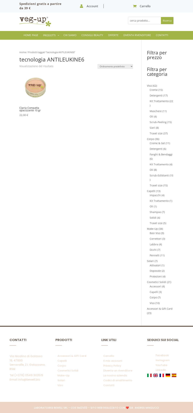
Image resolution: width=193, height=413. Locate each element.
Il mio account (112, 361)
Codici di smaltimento (117, 380)
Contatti (108, 385)
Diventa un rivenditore (117, 370)
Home (22, 52)
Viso (60, 385)
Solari (61, 380)
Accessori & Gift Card (71, 356)
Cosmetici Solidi (67, 370)
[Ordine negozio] (115, 66)
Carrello (108, 356)
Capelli (62, 361)
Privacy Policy (112, 365)
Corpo (61, 365)
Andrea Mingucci (147, 408)
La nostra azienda (115, 375)
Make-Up (63, 375)
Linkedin (161, 370)
